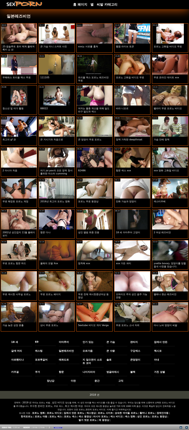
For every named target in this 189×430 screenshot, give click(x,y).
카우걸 (15, 371)
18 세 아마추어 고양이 (128, 232)
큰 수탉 (110, 350)
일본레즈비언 (66, 350)
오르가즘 (88, 350)
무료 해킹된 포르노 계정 (15, 201)
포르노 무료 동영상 (88, 201)
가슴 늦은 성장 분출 (13, 325)
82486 (82, 170)
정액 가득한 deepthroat (129, 139)
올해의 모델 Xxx (49, 263)
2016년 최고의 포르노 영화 (55, 201)
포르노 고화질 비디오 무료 (168, 46)
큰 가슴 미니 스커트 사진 (53, 46)
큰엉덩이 (135, 359)
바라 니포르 (122, 108)
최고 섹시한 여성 (74, 406)
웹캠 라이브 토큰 (125, 46)
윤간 (97, 380)
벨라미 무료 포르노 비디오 (168, 108)
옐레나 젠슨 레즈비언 (165, 294)
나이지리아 (89, 371)
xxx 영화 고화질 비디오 (166, 170)
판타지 (134, 342)
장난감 (50, 380)
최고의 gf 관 (9, 139)
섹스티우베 (160, 201)
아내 (156, 359)
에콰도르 (64, 359)
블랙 (132, 371)
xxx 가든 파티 (123, 263)
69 (37, 341)
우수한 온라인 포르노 (41, 406)
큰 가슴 (110, 342)
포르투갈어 (41, 359)
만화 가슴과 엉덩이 (126, 201)
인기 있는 (88, 342)
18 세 (14, 342)
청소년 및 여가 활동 (13, 108)
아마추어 (64, 342)
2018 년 (94, 394)
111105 (44, 77)
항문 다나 (45, 232)
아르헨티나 (17, 359)
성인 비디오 (58, 402)
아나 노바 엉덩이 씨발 (165, 325)
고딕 (120, 380)
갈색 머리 (16, 350)
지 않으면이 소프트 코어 (92, 361)
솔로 (108, 359)
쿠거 (37, 371)
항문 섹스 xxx (123, 170)
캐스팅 (39, 350)
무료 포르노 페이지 (50, 294)
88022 (44, 108)
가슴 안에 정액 (161, 139)
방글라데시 (112, 371)
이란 (73, 380)
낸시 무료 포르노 (49, 325)
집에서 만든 (160, 342)
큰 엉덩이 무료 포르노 (90, 139)
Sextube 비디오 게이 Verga (93, 325)
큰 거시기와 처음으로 (51, 139)
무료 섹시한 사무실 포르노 (17, 294)
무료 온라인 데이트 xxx (166, 77)
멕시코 (158, 350)
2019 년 (27, 402)
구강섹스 (135, 350)
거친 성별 (159, 371)
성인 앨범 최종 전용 (88, 232)
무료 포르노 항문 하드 (14, 263)
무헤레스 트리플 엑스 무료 (17, 77)
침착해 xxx (84, 263)
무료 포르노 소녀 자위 (127, 325)
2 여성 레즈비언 (162, 232)
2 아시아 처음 (10, 170)
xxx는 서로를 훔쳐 (88, 46)
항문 (61, 371)
